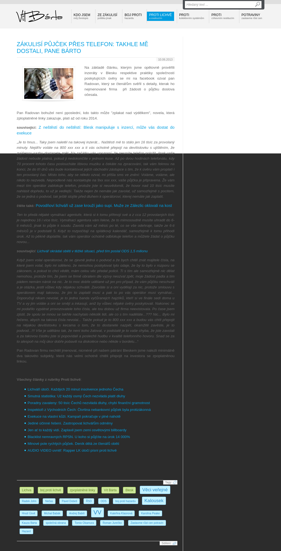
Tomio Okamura (84, 522)
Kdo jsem (82, 16)
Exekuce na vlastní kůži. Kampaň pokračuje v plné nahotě (74, 416)
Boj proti (133, 16)
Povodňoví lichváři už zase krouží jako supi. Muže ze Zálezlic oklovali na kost (104, 205)
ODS (104, 501)
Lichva (27, 490)
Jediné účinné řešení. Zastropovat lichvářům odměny (70, 423)
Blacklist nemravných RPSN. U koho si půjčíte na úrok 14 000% (79, 437)
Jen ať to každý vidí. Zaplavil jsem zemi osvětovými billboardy (77, 430)
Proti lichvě (160, 16)
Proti (191, 16)
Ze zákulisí (107, 16)
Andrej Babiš (77, 513)
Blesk (129, 490)
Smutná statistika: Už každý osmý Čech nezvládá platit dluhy (76, 396)
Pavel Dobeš (69, 501)
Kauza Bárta (29, 522)
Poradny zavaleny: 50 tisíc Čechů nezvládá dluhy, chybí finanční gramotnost (89, 403)
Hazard (26, 531)
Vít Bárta (110, 490)
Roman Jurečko (112, 522)
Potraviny (252, 16)
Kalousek (153, 500)
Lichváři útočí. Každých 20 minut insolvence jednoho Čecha (75, 389)
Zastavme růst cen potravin (147, 522)
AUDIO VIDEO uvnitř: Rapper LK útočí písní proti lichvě (72, 450)
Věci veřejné (155, 489)
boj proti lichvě (50, 490)
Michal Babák (52, 513)
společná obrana (56, 522)
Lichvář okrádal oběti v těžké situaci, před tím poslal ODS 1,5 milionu (92, 251)
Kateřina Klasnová (121, 513)
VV (97, 512)
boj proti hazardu (125, 501)
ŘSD (89, 501)
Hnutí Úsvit (28, 513)
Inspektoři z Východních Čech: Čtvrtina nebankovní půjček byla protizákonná (89, 410)
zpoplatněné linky (82, 490)
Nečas (49, 501)
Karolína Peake (150, 513)
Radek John (29, 501)
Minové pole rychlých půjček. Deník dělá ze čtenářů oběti (73, 444)
